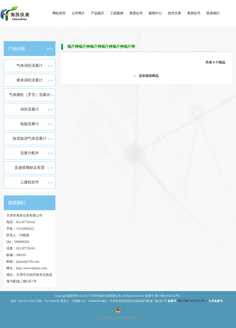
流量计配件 (29, 153)
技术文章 (174, 13)
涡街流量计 (29, 109)
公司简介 (78, 13)
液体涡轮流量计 (29, 80)
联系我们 (213, 13)
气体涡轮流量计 (29, 65)
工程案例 (116, 13)
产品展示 (97, 13)
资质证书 (136, 13)
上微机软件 (29, 182)
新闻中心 (155, 13)
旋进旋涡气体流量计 (29, 138)
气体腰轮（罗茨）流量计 (29, 95)
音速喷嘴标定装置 (30, 168)
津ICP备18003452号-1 (192, 301)
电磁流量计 (29, 124)
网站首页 (59, 13)
